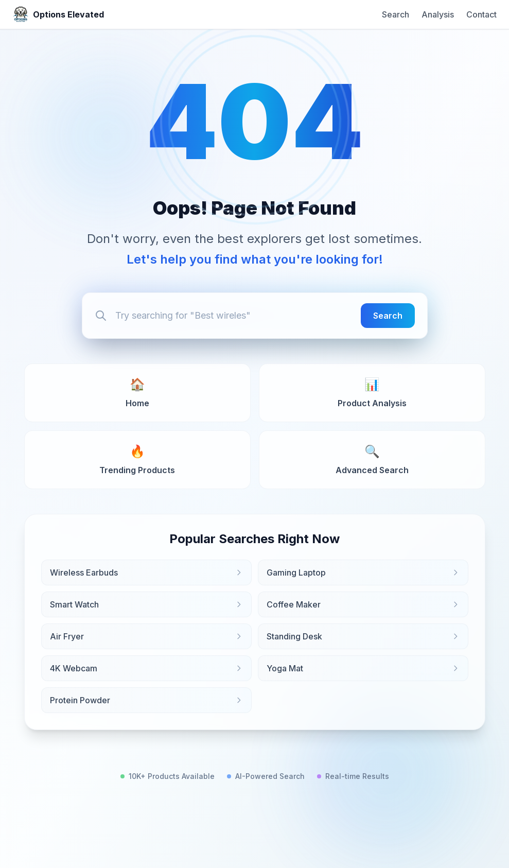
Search (395, 14)
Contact (481, 14)
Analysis (438, 14)
